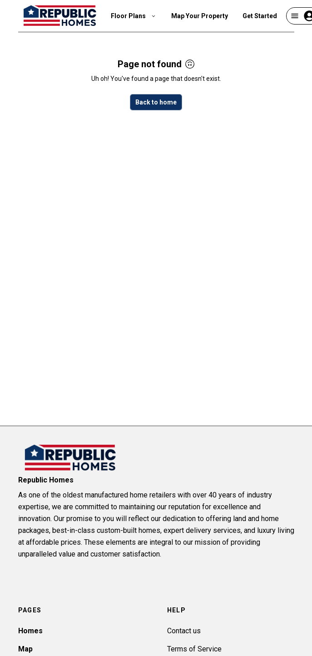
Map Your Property (199, 16)
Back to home (156, 102)
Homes (30, 630)
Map (25, 649)
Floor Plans (134, 16)
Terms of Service (194, 649)
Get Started (260, 16)
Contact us (184, 630)
